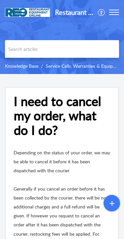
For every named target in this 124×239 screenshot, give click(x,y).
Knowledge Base (21, 66)
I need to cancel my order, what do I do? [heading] (57, 116)
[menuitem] (101, 12)
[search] (62, 49)
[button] (101, 12)
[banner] (62, 37)
